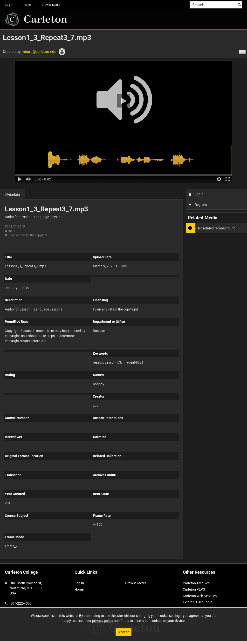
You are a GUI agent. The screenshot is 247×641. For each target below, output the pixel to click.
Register (198, 204)
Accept (123, 632)
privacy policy (102, 620)
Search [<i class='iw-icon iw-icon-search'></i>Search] (239, 4)
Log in (9, 5)
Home (27, 5)
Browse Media (51, 5)
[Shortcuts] (242, 51)
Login (196, 194)
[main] (123, 296)
